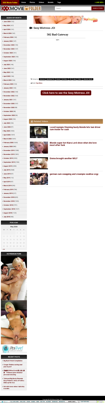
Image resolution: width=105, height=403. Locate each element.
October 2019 (8, 158)
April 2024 (7, 29)
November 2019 (9, 154)
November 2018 (9, 201)
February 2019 (8, 189)
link (103, 375)
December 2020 (9, 103)
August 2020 (8, 119)
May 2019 (7, 178)
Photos (32, 2)
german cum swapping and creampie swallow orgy (74, 174)
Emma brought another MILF (64, 158)
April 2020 (7, 135)
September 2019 (9, 162)
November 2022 (9, 96)
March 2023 (7, 80)
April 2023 (7, 76)
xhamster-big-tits (88, 79)
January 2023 (8, 88)
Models (50, 2)
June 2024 (7, 21)
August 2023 (8, 61)
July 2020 (7, 123)
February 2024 (8, 37)
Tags (59, 2)
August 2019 (8, 166)
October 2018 (8, 205)
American (42, 79)
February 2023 (8, 84)
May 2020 (7, 131)
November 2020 (9, 107)
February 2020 (8, 142)
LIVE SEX (99, 2)
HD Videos (64, 79)
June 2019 (7, 174)
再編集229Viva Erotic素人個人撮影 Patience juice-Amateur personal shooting (14, 372)
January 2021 (8, 100)
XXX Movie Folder (10, 3)
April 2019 (7, 182)
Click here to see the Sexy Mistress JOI (65, 92)
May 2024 (7, 25)
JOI (70, 79)
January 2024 (8, 41)
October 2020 (8, 111)
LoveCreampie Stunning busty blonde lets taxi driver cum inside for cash (75, 128)
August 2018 (8, 213)
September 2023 (9, 57)
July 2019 (7, 170)
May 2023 (7, 72)
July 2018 (7, 217)
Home (23, 2)
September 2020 (9, 115)
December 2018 (9, 197)
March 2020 (7, 139)
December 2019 (9, 150)
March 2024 (7, 33)
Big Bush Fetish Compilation (13, 361)
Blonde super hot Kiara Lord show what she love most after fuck (73, 144)
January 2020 (8, 146)
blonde (58, 79)
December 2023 (9, 45)
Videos (41, 2)
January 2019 (8, 193)
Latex (74, 79)
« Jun (3, 249)
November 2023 (9, 49)
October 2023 (8, 53)
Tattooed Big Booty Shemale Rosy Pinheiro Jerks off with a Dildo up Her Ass (14, 381)
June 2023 (7, 68)
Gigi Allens (39, 83)
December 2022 (9, 92)
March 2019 (7, 185)
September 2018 (9, 209)
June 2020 (7, 127)
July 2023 (7, 64)
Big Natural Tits (50, 79)
